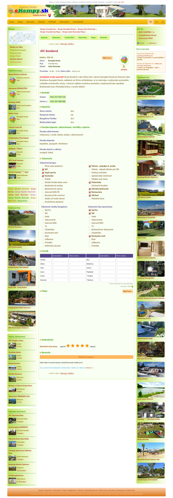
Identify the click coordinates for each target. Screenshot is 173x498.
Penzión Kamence (15, 227)
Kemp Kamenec (14, 363)
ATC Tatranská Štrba (16, 415)
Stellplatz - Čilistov (15, 149)
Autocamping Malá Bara (146, 96)
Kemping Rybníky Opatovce (19, 464)
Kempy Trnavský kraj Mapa (50, 32)
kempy (32, 195)
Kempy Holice (67, 44)
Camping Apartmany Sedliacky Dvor (20, 451)
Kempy (41, 490)
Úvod (11, 21)
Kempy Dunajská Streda (67, 29)
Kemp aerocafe (143, 439)
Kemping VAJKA (14, 102)
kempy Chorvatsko (113, 494)
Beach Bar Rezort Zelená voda (148, 459)
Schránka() (78, 21)
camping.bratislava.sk (145, 63)
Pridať (142, 43)
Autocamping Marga (145, 338)
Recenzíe (30, 21)
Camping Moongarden (145, 278)
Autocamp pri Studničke (146, 217)
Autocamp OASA (146, 38)
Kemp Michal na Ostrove (18, 74)
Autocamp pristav (144, 318)
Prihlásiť (52, 21)
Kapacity (44, 37)
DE (163, 22)
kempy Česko (15, 56)
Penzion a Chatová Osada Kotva (20, 386)
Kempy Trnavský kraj (48, 29)
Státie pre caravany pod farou (149, 52)
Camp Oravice (142, 379)
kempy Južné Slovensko (18, 195)
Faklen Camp (13, 113)
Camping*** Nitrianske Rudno (148, 419)
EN (157, 22)
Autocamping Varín (144, 157)
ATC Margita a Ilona (16, 341)
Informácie (64, 21)
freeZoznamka (15, 62)
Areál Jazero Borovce (145, 399)
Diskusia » (89, 368)
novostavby (81, 494)
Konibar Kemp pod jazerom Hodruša (150, 298)
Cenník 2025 (69, 37)
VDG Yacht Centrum (16, 160)
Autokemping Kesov (16, 475)
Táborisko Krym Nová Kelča (19, 439)
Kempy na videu (16, 47)
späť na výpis (54, 44)
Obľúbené (152, 43)
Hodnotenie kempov (18, 50)
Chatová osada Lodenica (146, 258)
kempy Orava (22, 201)
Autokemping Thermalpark (19, 138)
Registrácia (72, 490)
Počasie (41, 21)
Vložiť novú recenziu (86, 357)
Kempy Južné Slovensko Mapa (74, 32)
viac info (121, 2)
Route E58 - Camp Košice (17, 287)
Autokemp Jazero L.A (145, 117)
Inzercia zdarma (16, 59)
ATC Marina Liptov (15, 247)
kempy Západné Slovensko (19, 189)
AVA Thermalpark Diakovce (18, 328)
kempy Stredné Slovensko (19, 198)
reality (43, 494)
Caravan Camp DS (15, 127)
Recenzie (103, 37)
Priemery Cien (15, 53)
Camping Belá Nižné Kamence (19, 308)
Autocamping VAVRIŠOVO (18, 427)
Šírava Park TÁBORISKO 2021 (19, 396)
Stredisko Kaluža (15, 352)
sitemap (81, 490)
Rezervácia (82, 37)
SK (150, 21)
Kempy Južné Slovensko (86, 29)
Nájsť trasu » (107, 58)
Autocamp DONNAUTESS (18, 88)
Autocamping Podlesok (146, 137)
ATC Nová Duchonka (144, 359)
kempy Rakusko (138, 494)
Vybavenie (56, 37)
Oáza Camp (141, 238)
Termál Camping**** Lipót (18, 172)
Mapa (20, 21)
